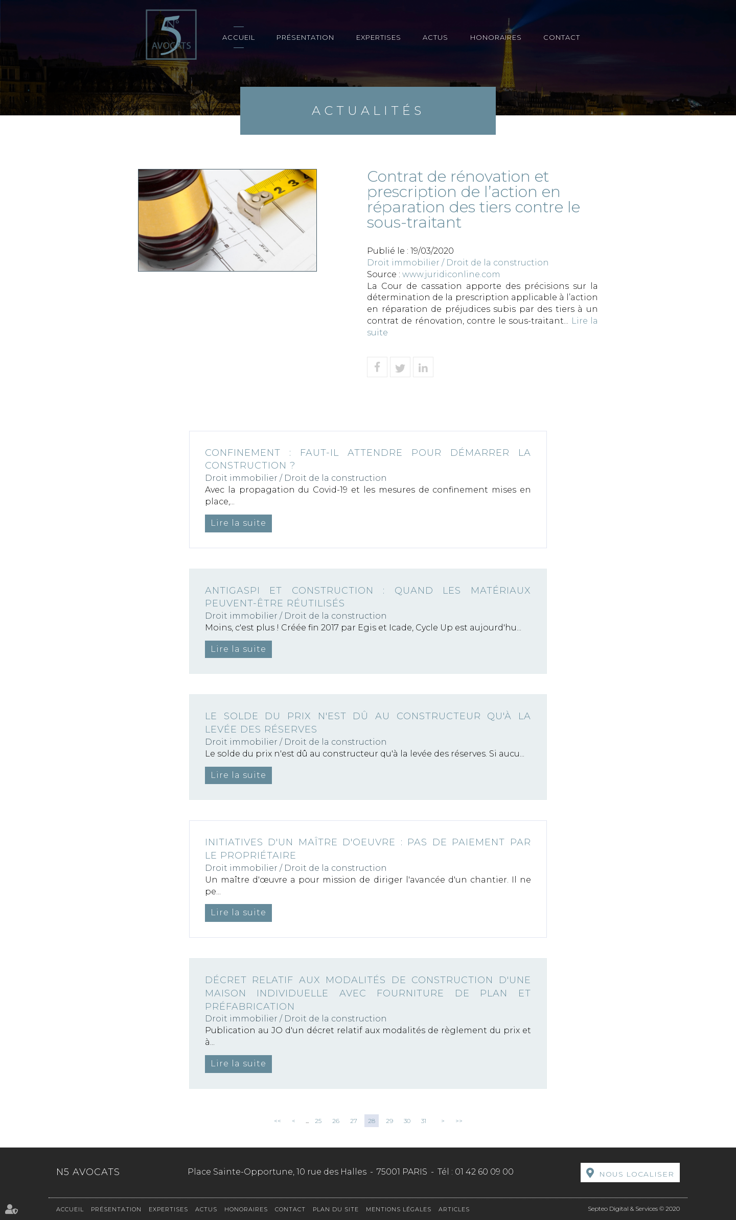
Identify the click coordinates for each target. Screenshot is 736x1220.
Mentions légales (398, 1209)
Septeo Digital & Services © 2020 (634, 1208)
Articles (454, 1209)
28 (371, 1121)
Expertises (378, 37)
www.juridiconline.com (451, 274)
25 (318, 1121)
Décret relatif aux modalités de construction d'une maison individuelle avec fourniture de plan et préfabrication (368, 993)
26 (335, 1121)
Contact (561, 37)
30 (407, 1121)
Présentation (305, 37)
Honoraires (496, 37)
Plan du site (336, 1209)
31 (423, 1121)
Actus (435, 37)
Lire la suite (238, 523)
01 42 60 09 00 (484, 1172)
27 (353, 1121)
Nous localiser (636, 1174)
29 (389, 1121)
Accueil (238, 37)
